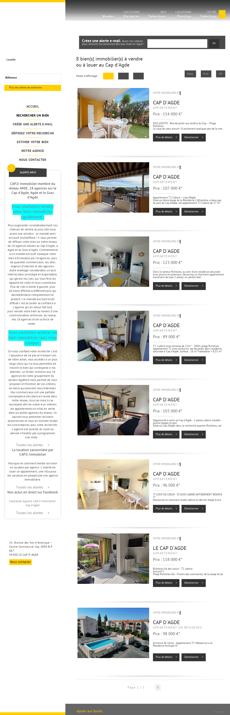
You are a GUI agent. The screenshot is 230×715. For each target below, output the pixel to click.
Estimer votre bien (32, 142)
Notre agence (32, 151)
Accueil (33, 107)
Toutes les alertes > (32, 445)
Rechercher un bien (32, 116)
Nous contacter (32, 160)
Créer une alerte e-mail (33, 124)
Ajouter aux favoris (89, 711)
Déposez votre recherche (32, 133)
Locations (131, 15)
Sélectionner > (193, 137)
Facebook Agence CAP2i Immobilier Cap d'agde (32, 503)
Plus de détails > (166, 137)
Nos (157, 15)
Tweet (218, 712)
